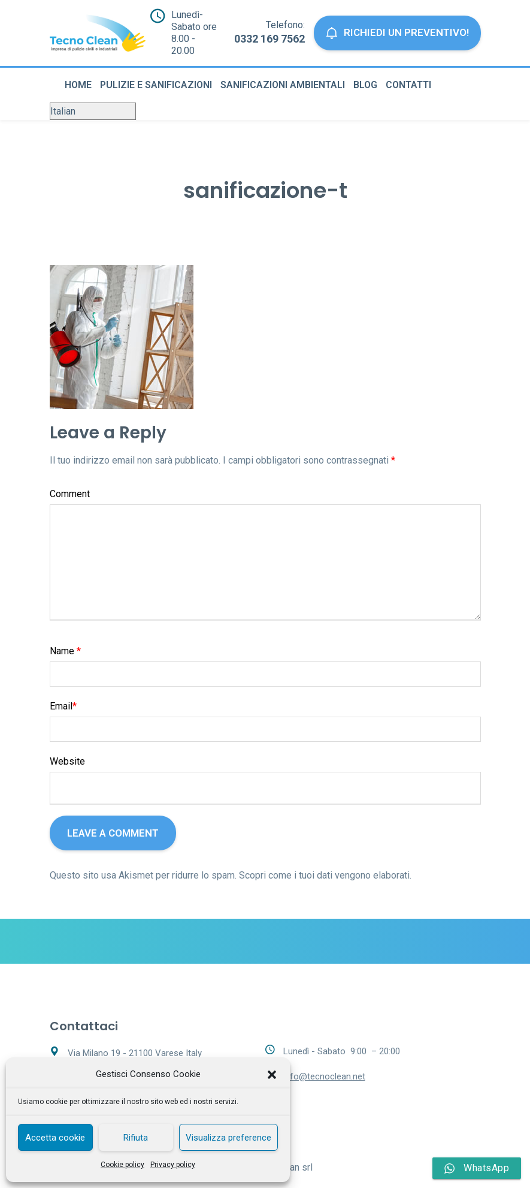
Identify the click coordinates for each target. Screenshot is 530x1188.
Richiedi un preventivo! (398, 28)
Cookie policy (122, 1164)
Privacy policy (172, 1164)
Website (67, 750)
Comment (70, 483)
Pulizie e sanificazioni (156, 74)
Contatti (408, 74)
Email (63, 695)
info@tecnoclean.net (324, 1065)
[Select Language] (93, 100)
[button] (272, 1075)
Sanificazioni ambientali (282, 74)
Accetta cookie (55, 1137)
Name (65, 640)
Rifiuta (135, 1137)
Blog (365, 74)
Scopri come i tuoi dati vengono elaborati (324, 864)
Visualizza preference (228, 1137)
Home (78, 74)
